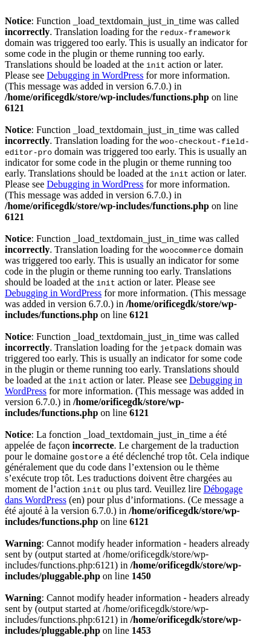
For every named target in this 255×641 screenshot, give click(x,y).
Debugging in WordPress (95, 75)
